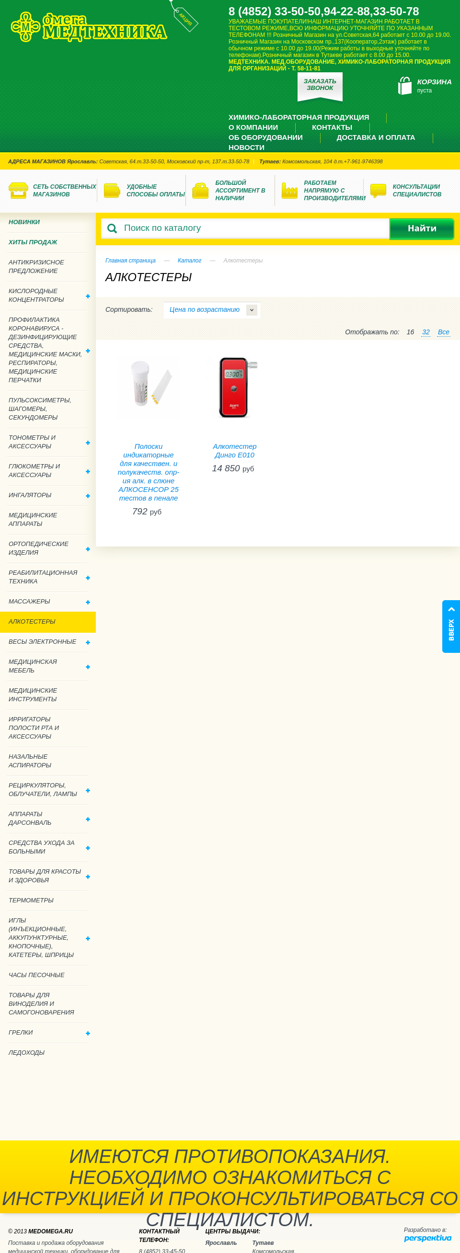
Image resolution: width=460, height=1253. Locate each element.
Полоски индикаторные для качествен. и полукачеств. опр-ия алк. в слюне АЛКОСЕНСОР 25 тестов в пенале (149, 472)
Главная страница (130, 260)
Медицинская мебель (49, 666)
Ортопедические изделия (49, 548)
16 (410, 332)
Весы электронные (49, 641)
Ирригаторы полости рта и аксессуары (34, 728)
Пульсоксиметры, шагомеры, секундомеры (40, 409)
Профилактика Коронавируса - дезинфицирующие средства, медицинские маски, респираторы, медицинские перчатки (49, 350)
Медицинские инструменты (33, 695)
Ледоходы (27, 1052)
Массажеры (49, 601)
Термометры (31, 900)
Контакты (332, 127)
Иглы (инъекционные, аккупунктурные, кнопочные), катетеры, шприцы (49, 937)
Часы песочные (37, 975)
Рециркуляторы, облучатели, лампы (49, 789)
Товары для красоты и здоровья (49, 876)
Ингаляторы (49, 495)
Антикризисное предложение (36, 266)
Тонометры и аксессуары (49, 442)
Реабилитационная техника (49, 577)
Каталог (190, 260)
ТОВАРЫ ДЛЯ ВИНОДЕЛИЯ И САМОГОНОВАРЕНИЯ (41, 1003)
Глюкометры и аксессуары (49, 470)
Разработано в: (425, 1230)
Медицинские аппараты (33, 519)
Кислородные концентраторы (49, 295)
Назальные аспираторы (30, 761)
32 (426, 332)
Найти (422, 229)
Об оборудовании (266, 137)
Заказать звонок (320, 84)
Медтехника (89, 26)
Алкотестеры (32, 621)
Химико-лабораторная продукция (299, 117)
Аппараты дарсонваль (49, 818)
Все (443, 332)
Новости (246, 147)
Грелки (49, 1032)
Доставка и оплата (376, 137)
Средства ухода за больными (49, 847)
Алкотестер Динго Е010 (234, 450)
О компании (253, 127)
